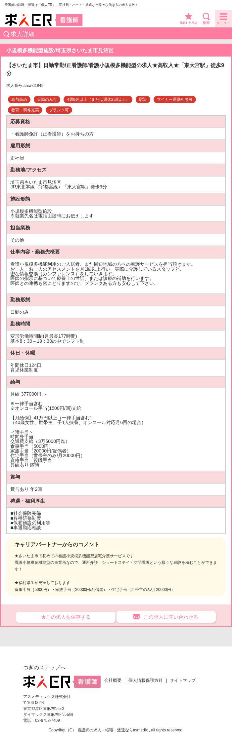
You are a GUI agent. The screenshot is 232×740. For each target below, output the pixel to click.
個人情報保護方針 (145, 680)
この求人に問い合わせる (171, 617)
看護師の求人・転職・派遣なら (105, 730)
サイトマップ (183, 680)
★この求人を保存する (66, 617)
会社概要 (112, 680)
